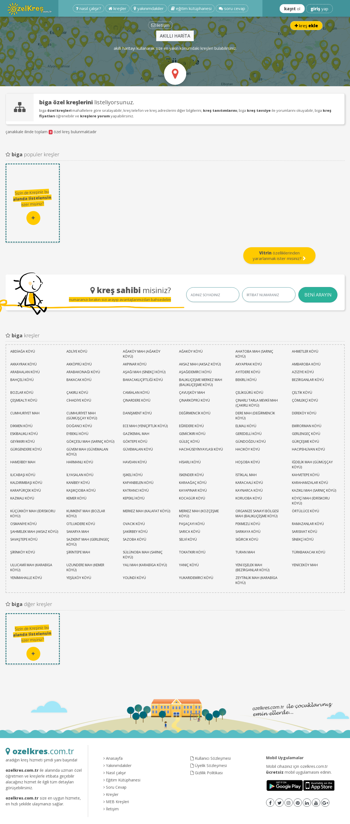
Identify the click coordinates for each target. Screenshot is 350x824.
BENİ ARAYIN (318, 295)
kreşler (117, 8)
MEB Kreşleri (116, 801)
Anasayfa (113, 758)
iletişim (160, 25)
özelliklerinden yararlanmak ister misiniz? (279, 255)
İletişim (111, 808)
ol (292, 8)
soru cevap (232, 8)
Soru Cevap (114, 787)
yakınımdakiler (149, 8)
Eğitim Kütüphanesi (121, 780)
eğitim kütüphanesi (191, 8)
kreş (306, 25)
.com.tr (40, 751)
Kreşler (110, 794)
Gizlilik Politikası (206, 772)
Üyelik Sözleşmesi (208, 765)
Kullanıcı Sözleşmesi (210, 758)
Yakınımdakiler (117, 765)
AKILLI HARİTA (175, 36)
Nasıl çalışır (114, 772)
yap (319, 8)
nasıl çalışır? (88, 8)
